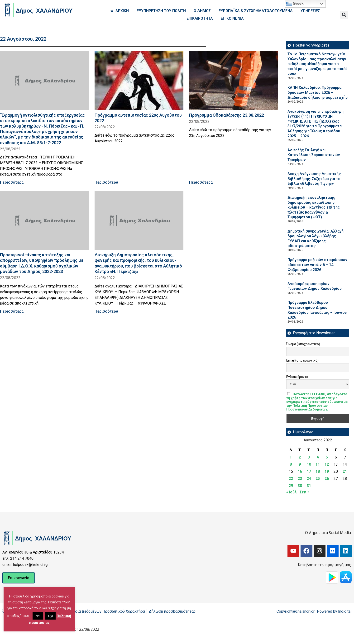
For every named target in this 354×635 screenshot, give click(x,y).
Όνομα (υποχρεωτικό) (303, 344)
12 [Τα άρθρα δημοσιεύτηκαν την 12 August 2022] (327, 464)
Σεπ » (304, 492)
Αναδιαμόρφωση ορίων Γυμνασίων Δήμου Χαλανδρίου (314, 286)
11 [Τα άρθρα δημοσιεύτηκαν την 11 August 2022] (318, 464)
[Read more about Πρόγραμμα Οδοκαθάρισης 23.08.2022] (233, 80)
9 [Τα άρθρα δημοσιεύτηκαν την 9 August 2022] (300, 464)
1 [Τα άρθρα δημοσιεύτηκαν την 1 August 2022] (291, 457)
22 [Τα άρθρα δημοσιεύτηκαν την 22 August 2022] (291, 478)
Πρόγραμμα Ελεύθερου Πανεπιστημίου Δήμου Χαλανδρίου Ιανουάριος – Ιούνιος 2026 (317, 310)
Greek (295, 4)
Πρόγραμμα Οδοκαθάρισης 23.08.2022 (226, 115)
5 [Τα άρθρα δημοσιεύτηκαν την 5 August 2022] (327, 457)
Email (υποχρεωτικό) (302, 360)
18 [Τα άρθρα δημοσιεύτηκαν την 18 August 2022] (318, 471)
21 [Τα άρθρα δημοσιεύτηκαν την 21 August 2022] (345, 471)
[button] (344, 15)
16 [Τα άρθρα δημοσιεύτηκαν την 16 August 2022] (300, 471)
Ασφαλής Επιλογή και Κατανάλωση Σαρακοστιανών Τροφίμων (313, 155)
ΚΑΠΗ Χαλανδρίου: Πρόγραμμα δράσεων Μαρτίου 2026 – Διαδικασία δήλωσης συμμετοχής (317, 92)
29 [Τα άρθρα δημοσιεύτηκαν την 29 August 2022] (291, 485)
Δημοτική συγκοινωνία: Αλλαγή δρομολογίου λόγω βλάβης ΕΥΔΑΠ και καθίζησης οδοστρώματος (315, 238)
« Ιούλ (291, 492)
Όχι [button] (50, 616)
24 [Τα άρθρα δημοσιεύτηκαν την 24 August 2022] (309, 478)
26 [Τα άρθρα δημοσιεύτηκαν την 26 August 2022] (327, 478)
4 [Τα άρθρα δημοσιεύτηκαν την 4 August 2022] (318, 457)
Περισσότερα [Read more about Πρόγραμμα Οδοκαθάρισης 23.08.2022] (201, 182)
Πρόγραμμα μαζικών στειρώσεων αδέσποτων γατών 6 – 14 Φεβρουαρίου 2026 (317, 265)
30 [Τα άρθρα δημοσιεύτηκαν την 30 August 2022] (300, 485)
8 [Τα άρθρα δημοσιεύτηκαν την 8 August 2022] (291, 464)
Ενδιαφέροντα (297, 377)
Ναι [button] (37, 616)
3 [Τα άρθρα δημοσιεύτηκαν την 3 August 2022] (309, 457)
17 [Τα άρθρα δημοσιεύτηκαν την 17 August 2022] (309, 471)
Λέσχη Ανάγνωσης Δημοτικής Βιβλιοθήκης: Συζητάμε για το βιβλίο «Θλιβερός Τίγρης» (314, 179)
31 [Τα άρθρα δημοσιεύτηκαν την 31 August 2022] (309, 485)
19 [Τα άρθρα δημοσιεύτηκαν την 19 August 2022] (327, 471)
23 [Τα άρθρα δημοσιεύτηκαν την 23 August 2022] (300, 478)
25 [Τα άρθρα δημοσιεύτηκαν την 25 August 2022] (318, 478)
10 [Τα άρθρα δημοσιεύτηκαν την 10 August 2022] (309, 464)
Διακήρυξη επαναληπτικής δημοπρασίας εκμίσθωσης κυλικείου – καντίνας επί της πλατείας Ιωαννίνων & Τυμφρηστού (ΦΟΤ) (313, 207)
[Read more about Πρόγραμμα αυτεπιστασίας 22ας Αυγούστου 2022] (139, 80)
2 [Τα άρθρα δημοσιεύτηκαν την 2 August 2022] (300, 457)
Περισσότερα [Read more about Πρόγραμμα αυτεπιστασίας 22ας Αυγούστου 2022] (106, 182)
